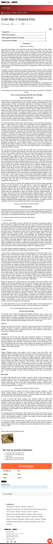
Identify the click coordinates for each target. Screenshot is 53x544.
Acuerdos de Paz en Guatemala (15, 454)
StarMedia (8, 533)
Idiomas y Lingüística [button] (31, 516)
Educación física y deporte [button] (13, 514)
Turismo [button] (39, 521)
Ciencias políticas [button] (42, 509)
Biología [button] (35, 509)
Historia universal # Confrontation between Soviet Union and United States (20, 486)
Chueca (16, 533)
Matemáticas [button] (21, 519)
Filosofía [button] (40, 514)
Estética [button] (35, 514)
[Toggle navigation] (49, 2)
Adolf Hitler (9, 456)
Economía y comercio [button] (26, 511)
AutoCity (12, 533)
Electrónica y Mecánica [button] (26, 514)
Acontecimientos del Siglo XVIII (15, 453)
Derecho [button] (13, 511)
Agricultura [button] (23, 506)
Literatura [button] (14, 519)
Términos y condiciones (10, 538)
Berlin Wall (44, 486)
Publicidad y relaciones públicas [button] (14, 521)
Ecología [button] (18, 511)
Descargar (26, 466)
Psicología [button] (43, 519)
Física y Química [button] (10, 516)
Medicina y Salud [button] (29, 519)
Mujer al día (21, 533)
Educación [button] (35, 511)
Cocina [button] (8, 511)
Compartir (6, 24)
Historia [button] (23, 516)
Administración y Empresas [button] (13, 506)
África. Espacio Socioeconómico (15, 457)
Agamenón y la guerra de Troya (15, 459)
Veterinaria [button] (9, 524)
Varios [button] (43, 521)
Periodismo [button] (37, 519)
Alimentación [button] (30, 506)
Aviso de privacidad (10, 539)
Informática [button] (40, 516)
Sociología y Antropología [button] (29, 521)
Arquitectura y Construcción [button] (13, 509)
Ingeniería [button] (8, 519)
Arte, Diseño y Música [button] (26, 509)
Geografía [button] (18, 516)
